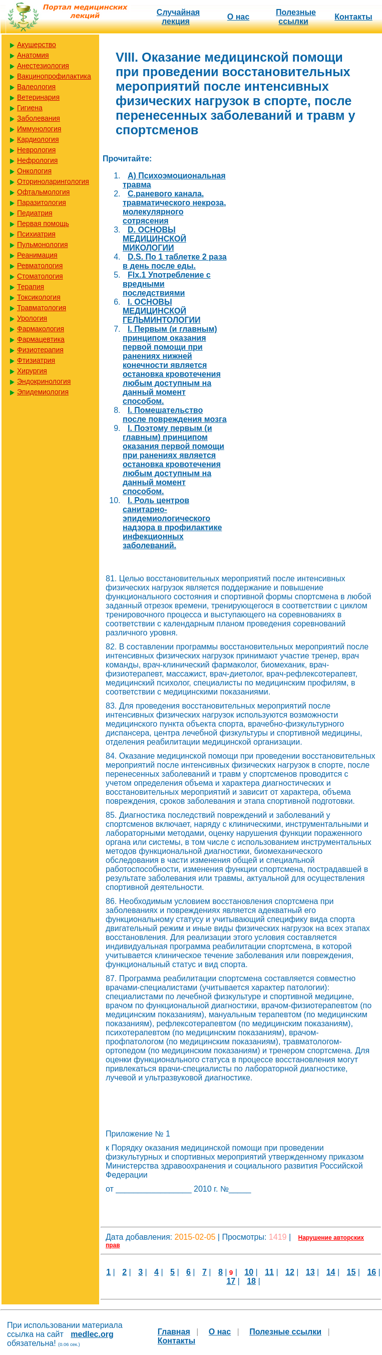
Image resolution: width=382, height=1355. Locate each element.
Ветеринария (38, 97)
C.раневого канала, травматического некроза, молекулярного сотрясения (174, 207)
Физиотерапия (40, 350)
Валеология (36, 87)
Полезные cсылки (296, 17)
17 (230, 1281)
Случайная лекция (178, 17)
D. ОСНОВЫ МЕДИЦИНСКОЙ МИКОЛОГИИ (154, 238)
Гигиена (30, 108)
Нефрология (37, 160)
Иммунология (39, 129)
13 (310, 1272)
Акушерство (36, 45)
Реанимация (37, 255)
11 (269, 1272)
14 (330, 1272)
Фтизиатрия (36, 360)
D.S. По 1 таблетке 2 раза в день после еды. (175, 261)
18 (251, 1281)
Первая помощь (43, 223)
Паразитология (41, 202)
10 (248, 1272)
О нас (238, 17)
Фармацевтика (41, 339)
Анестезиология (43, 66)
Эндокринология (44, 381)
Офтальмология (43, 192)
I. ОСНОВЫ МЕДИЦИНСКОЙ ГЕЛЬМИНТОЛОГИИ (162, 311)
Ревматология (40, 266)
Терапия (30, 287)
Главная (174, 1331)
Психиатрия (36, 234)
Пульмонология (42, 245)
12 (289, 1272)
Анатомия (33, 55)
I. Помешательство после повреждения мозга (175, 414)
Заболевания (38, 118)
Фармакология (40, 329)
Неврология (36, 150)
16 (371, 1272)
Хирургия (32, 371)
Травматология (41, 308)
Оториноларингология (53, 181)
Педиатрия (35, 213)
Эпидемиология (43, 392)
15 (351, 1272)
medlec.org (92, 1334)
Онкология (34, 171)
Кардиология (38, 139)
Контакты (353, 17)
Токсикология (39, 297)
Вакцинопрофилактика (54, 76)
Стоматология (40, 276)
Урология (32, 318)
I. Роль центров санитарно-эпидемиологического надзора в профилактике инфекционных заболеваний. (172, 523)
